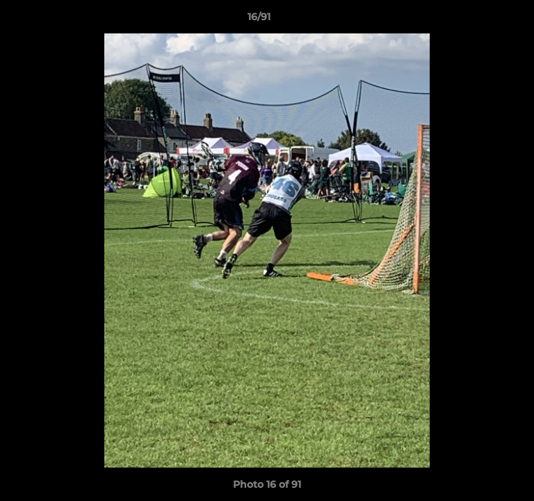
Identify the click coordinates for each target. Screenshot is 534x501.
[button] (484, 20)
